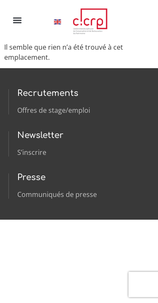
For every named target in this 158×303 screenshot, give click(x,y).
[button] (17, 20)
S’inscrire (31, 152)
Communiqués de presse (57, 194)
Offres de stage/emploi (53, 110)
